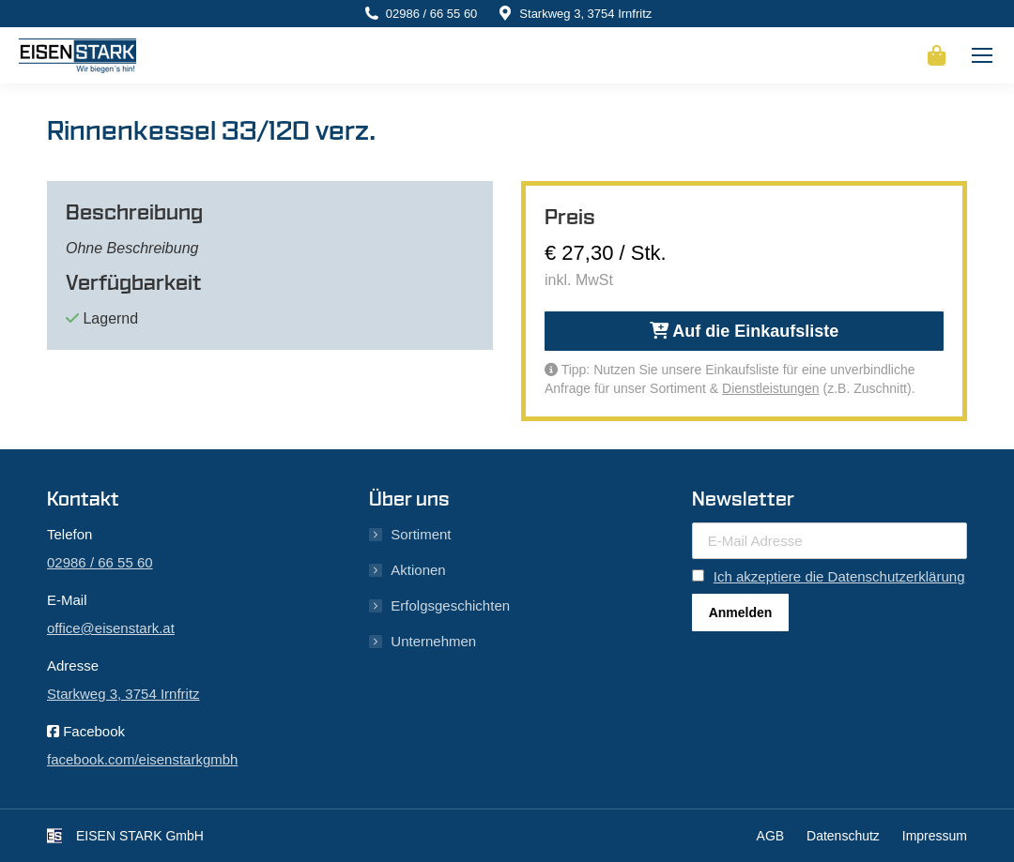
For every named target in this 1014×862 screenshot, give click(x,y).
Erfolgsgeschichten (450, 605)
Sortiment (421, 534)
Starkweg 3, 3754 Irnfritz (585, 14)
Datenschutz (843, 835)
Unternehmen (433, 641)
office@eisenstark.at (111, 628)
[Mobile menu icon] (982, 55)
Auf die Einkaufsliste (744, 331)
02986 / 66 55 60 (432, 14)
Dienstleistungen (771, 388)
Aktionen (418, 570)
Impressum (934, 835)
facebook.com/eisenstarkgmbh (142, 759)
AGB (771, 835)
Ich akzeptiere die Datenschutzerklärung (839, 576)
